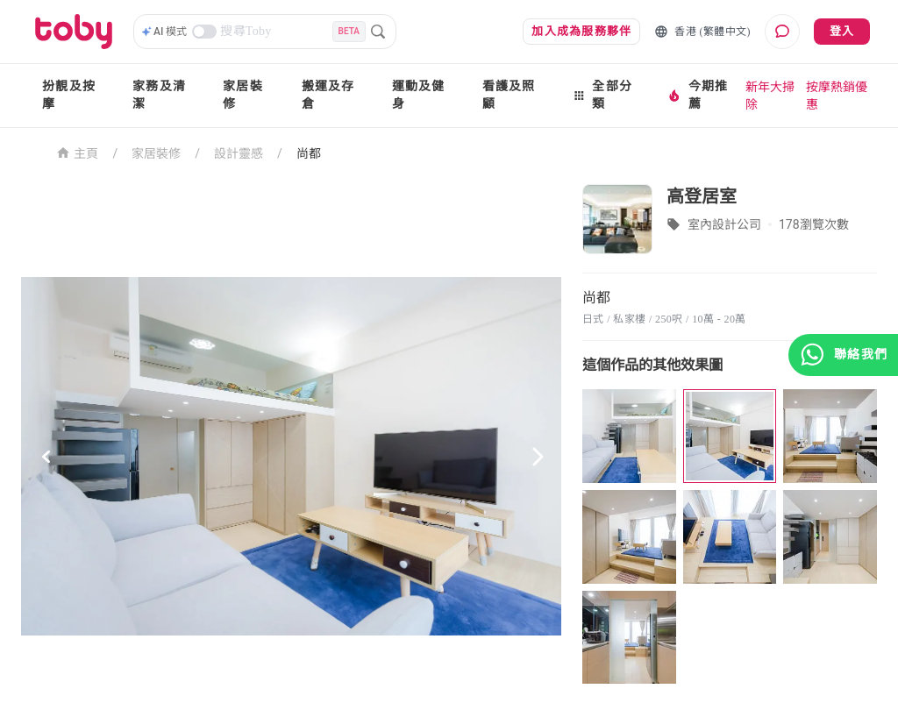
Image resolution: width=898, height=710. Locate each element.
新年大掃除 (770, 95)
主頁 (77, 152)
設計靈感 (238, 153)
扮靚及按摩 (69, 95)
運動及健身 (418, 95)
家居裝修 (243, 95)
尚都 (308, 153)
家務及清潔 (159, 95)
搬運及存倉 (328, 95)
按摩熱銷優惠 (836, 95)
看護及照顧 (509, 95)
